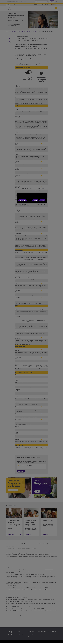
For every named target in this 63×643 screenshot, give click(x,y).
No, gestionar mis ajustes (22, 200)
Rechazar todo (35, 200)
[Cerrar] (45, 194)
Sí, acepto (42, 200)
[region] (32, 198)
